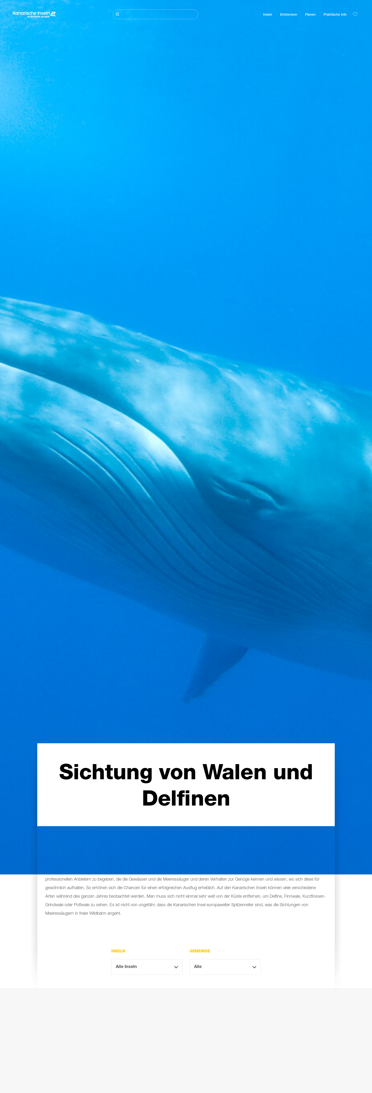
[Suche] (155, 14)
